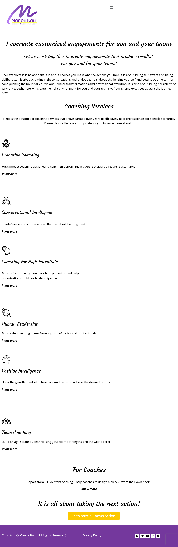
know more (9, 341)
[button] (111, 7)
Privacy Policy (91, 535)
